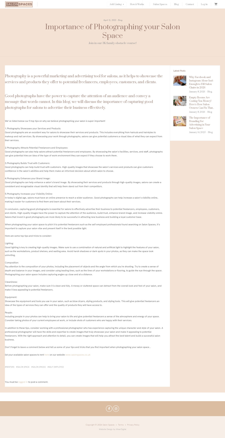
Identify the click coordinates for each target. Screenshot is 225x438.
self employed (56, 367)
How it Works (137, 4)
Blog (176, 4)
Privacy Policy (133, 424)
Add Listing (116, 4)
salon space (23, 367)
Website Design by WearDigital (112, 429)
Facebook (109, 409)
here (46, 354)
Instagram (116, 409)
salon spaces (39, 367)
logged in (23, 381)
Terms (121, 424)
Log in (204, 4)
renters (10, 367)
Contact (190, 4)
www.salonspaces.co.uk (77, 354)
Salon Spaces (160, 4)
